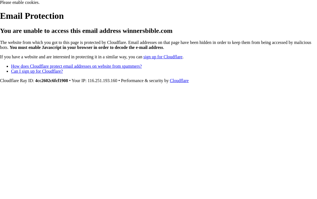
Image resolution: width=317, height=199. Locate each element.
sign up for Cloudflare (163, 56)
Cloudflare (179, 80)
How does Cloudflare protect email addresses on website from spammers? (76, 66)
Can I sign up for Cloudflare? (37, 71)
